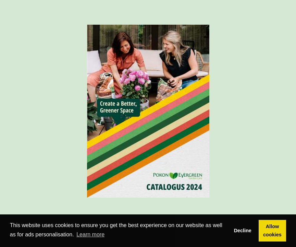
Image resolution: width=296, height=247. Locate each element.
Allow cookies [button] (272, 230)
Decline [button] (242, 230)
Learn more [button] (90, 234)
